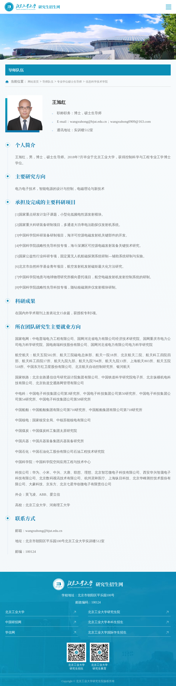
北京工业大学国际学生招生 (107, 632)
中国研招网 (13, 622)
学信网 (10, 632)
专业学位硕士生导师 (69, 81)
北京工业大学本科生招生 (105, 622)
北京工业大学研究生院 (104, 612)
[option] (88, 37)
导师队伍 (47, 81)
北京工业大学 (15, 612)
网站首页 (33, 81)
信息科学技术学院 (97, 81)
